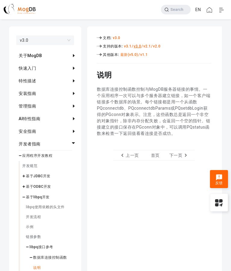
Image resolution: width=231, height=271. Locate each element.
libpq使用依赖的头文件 (45, 207)
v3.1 (127, 46)
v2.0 (157, 46)
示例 (29, 227)
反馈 (219, 179)
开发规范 (29, 166)
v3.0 (116, 38)
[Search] (176, 9)
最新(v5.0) (129, 55)
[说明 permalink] (92, 74)
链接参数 (33, 237)
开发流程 (33, 217)
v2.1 (147, 46)
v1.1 (144, 55)
